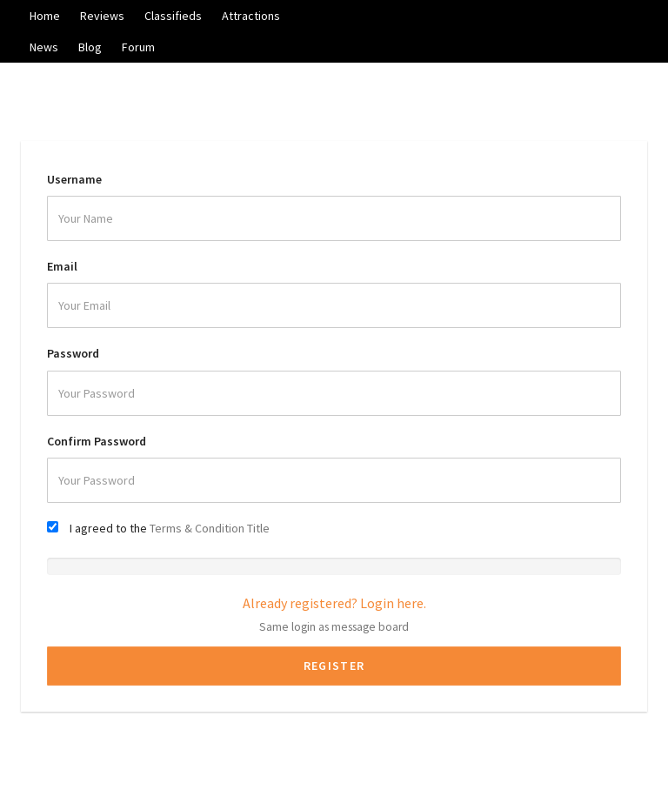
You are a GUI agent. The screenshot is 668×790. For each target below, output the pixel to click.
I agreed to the (170, 528)
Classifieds (173, 15)
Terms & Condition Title (210, 528)
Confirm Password (96, 441)
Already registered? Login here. (334, 603)
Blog (90, 47)
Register (334, 665)
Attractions (251, 15)
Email (62, 266)
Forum (138, 47)
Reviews (102, 15)
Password (73, 353)
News (44, 47)
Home (45, 15)
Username (74, 179)
